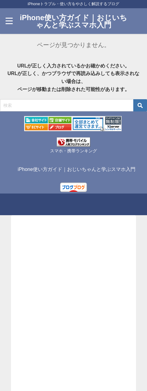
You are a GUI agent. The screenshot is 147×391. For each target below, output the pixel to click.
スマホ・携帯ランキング (73, 151)
